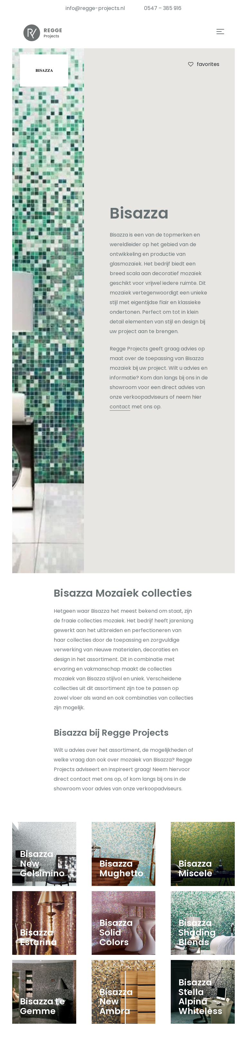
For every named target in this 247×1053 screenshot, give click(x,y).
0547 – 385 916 (162, 8)
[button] (220, 32)
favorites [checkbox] (203, 64)
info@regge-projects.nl (95, 8)
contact (120, 406)
